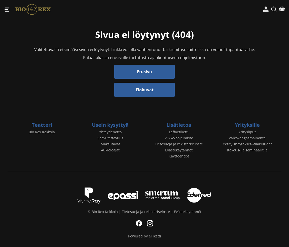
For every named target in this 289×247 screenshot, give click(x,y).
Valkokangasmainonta (247, 138)
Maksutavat (110, 144)
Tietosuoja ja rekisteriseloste (179, 144)
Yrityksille (247, 124)
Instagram (150, 223)
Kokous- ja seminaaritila (247, 150)
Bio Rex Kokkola (79, 9)
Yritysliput (247, 132)
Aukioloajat (110, 150)
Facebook (139, 223)
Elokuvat (145, 90)
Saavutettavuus (110, 138)
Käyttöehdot (179, 156)
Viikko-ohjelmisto (179, 138)
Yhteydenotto (110, 132)
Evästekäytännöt (179, 150)
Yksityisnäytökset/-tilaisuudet (247, 144)
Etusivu (144, 71)
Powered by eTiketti (144, 236)
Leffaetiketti (179, 132)
